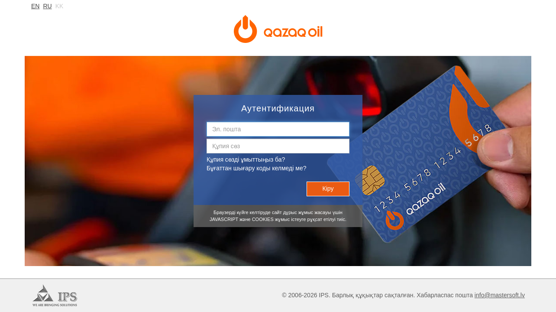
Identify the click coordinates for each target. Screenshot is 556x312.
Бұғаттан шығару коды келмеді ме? (256, 168)
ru (47, 6)
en (35, 6)
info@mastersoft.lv (500, 295)
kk (59, 6)
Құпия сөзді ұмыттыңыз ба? (246, 159)
